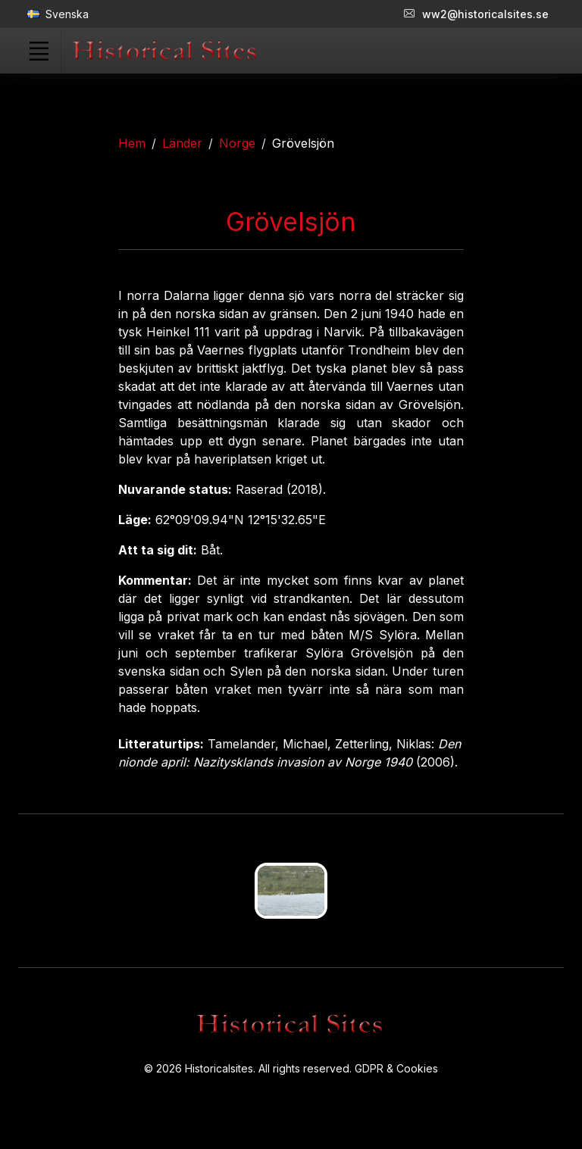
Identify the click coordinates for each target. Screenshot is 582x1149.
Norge (237, 143)
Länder (182, 143)
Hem (132, 143)
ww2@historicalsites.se (476, 14)
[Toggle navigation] (38, 50)
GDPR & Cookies (396, 1068)
